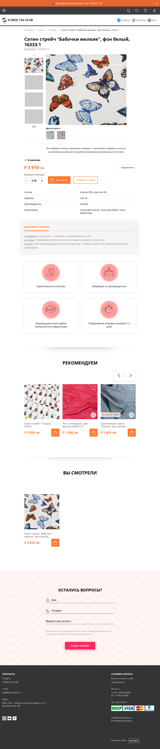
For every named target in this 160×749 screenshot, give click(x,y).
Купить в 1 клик (86, 180)
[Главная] (4, 21)
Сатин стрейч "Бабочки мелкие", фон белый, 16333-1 (37, 535)
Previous (34, 55)
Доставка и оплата (36, 226)
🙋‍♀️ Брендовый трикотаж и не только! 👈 (77, 3)
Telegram (125, 20)
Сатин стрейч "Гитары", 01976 (38, 425)
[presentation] (119, 375)
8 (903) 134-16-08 (20, 20)
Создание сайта (118, 740)
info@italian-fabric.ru (11, 692)
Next (34, 126)
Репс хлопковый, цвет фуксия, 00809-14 (75, 425)
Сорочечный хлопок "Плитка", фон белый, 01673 (113, 425)
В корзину (61, 180)
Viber (154, 20)
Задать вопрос (80, 645)
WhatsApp (141, 20)
